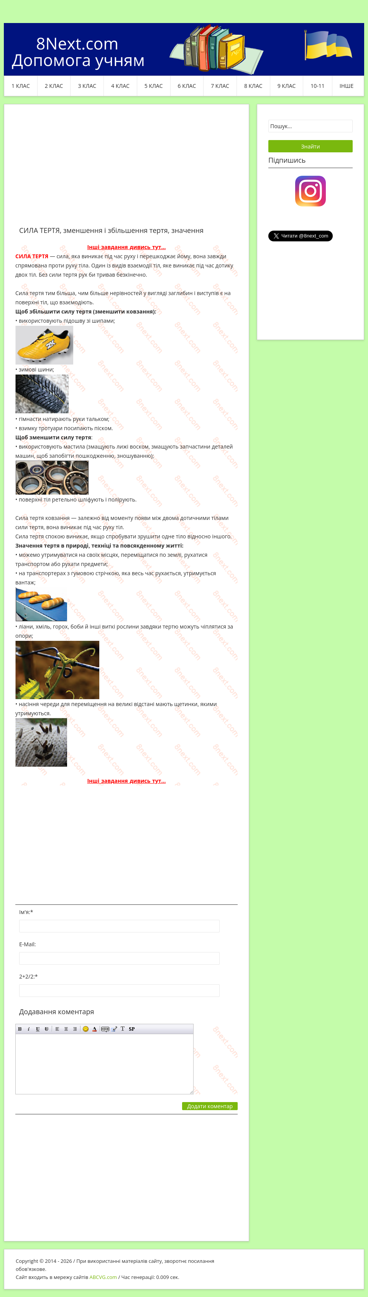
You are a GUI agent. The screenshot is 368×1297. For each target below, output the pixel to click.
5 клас (154, 85)
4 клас (120, 85)
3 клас (87, 85)
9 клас (287, 85)
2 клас (54, 85)
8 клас (253, 85)
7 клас (220, 85)
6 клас (187, 85)
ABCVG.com (103, 1277)
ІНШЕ (346, 85)
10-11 (317, 85)
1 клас (21, 85)
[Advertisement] (126, 169)
